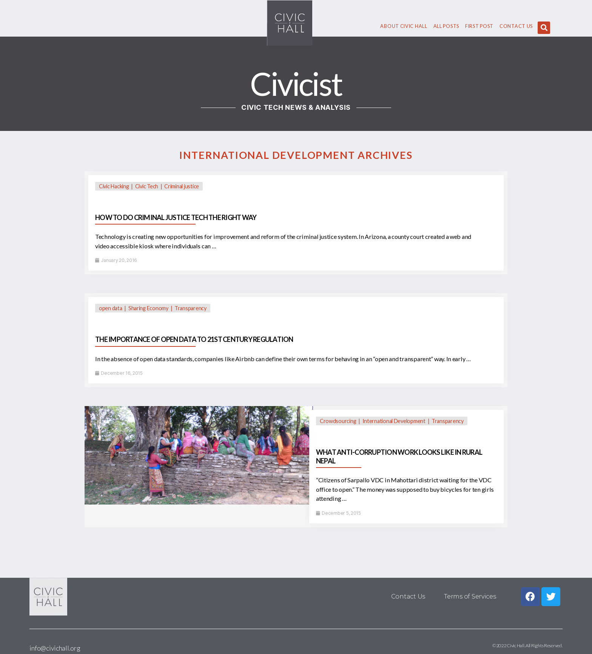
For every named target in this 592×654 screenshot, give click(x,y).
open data (110, 308)
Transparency (190, 308)
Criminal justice (181, 186)
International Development (394, 421)
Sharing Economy (148, 308)
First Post (479, 26)
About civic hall (403, 26)
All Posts (446, 26)
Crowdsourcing (338, 421)
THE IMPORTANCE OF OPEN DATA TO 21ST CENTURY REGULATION (194, 339)
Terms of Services (470, 596)
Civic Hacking (114, 186)
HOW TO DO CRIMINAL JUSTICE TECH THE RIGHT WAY (175, 217)
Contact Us (516, 26)
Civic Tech (146, 186)
